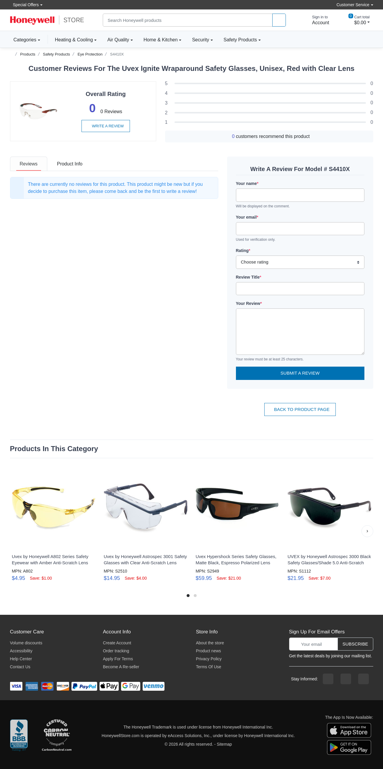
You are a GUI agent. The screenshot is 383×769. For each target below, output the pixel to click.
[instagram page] (345, 679)
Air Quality (118, 39)
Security (200, 39)
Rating (243, 250)
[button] (367, 531)
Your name (247, 183)
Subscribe (355, 643)
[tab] (28, 164)
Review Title (248, 277)
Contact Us (20, 666)
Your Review (249, 303)
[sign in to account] (316, 20)
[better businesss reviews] (19, 735)
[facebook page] (328, 679)
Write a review (106, 126)
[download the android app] (349, 746)
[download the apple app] (349, 729)
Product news (208, 650)
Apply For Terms (118, 658)
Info (69, 163)
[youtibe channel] (363, 679)
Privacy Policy (208, 658)
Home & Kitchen (161, 39)
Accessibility (21, 650)
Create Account (117, 642)
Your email (247, 217)
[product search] (279, 20)
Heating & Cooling (74, 39)
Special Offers (24, 4)
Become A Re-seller (121, 666)
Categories (23, 39)
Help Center (21, 658)
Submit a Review (300, 372)
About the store (210, 642)
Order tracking (116, 650)
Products (27, 54)
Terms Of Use (208, 666)
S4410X (117, 54)
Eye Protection (90, 54)
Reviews (29, 163)
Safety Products (240, 39)
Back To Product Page (300, 409)
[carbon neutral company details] (56, 735)
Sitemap (224, 744)
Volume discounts (26, 642)
